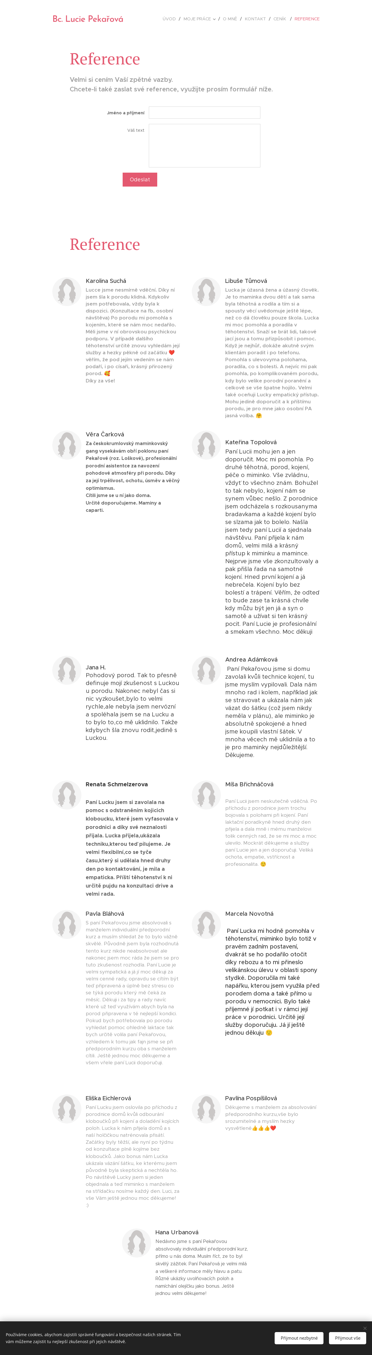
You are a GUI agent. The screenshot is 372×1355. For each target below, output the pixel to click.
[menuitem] (178, 19)
